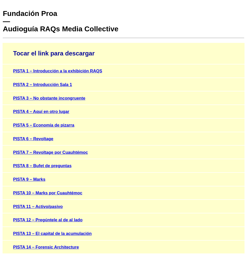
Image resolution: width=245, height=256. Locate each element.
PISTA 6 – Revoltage (33, 138)
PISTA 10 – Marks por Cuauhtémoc (47, 193)
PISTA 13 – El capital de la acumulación (52, 233)
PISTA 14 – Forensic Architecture (46, 247)
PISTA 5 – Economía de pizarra (43, 125)
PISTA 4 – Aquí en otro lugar (41, 111)
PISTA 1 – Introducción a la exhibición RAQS (57, 71)
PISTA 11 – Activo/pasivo (38, 206)
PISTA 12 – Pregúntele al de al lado (48, 219)
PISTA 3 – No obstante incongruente (49, 98)
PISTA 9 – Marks (29, 179)
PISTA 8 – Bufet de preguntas (42, 165)
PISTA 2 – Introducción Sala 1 (42, 84)
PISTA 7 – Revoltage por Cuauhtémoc (50, 152)
